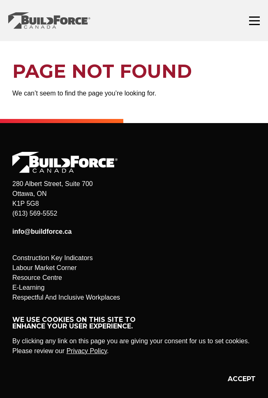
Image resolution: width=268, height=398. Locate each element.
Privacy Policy (87, 350)
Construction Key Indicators (52, 257)
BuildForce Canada (56, 20)
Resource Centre (37, 277)
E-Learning (28, 287)
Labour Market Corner (44, 267)
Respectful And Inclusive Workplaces (66, 297)
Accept (242, 379)
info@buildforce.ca (42, 231)
